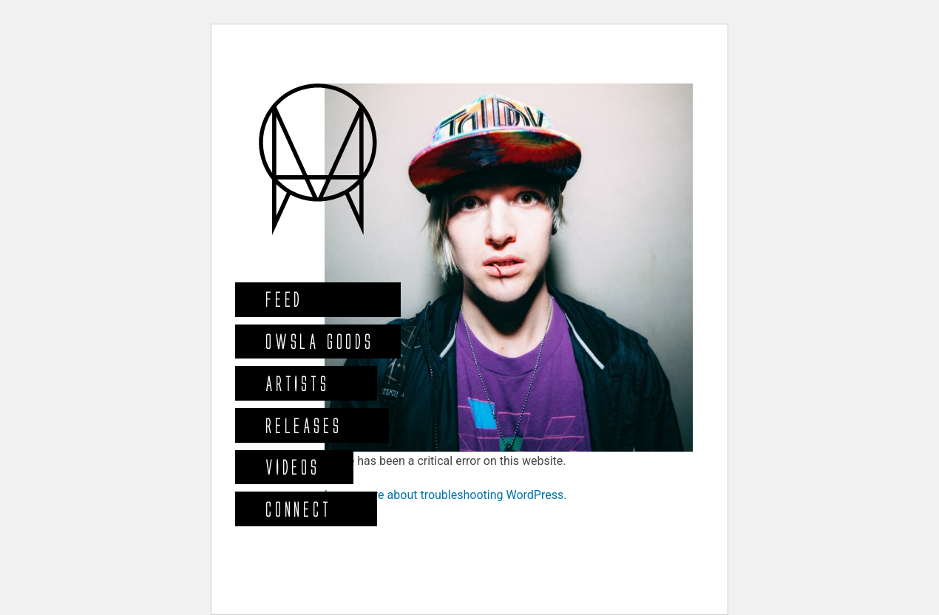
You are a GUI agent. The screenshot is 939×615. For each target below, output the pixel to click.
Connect (298, 509)
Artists (297, 383)
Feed (283, 299)
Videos (292, 467)
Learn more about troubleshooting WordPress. (446, 495)
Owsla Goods (319, 341)
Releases (303, 425)
